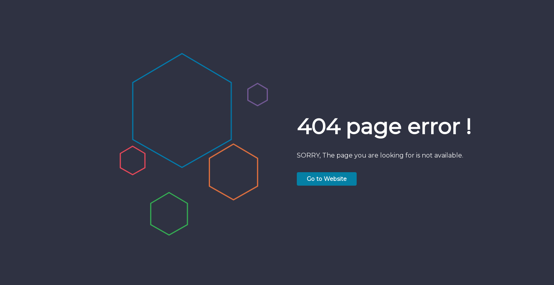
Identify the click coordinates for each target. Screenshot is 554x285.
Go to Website (327, 178)
